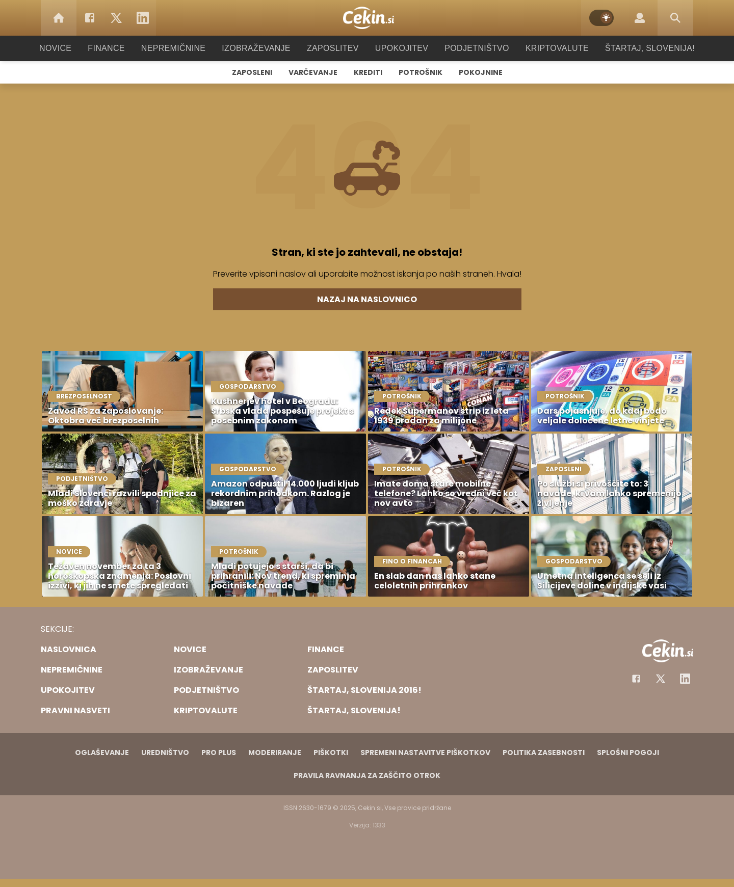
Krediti (368, 72)
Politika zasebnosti (544, 752)
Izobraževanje (261, 48)
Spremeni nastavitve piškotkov (425, 752)
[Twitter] (116, 18)
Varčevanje (313, 72)
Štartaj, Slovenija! (635, 48)
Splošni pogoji (628, 752)
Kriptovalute (546, 48)
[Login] (640, 18)
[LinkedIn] (142, 18)
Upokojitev (398, 48)
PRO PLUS (218, 752)
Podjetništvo (470, 48)
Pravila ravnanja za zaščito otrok (367, 775)
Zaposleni (252, 72)
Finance (120, 48)
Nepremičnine (183, 48)
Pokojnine (481, 72)
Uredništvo (165, 752)
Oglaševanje (102, 752)
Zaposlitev (333, 48)
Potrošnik (420, 72)
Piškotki (330, 752)
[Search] (675, 18)
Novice (71, 48)
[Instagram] (685, 678)
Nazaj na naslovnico (367, 299)
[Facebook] (89, 18)
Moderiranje (274, 752)
